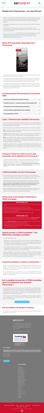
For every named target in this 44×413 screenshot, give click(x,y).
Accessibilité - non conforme (28, 407)
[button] (22, 100)
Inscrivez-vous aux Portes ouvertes (22, 301)
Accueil (2, 7)
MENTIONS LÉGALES (21, 407)
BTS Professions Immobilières (10, 33)
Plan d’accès (6, 360)
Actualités (19, 394)
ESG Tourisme (19, 405)
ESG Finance (25, 405)
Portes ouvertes (33, 241)
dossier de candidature (35, 217)
